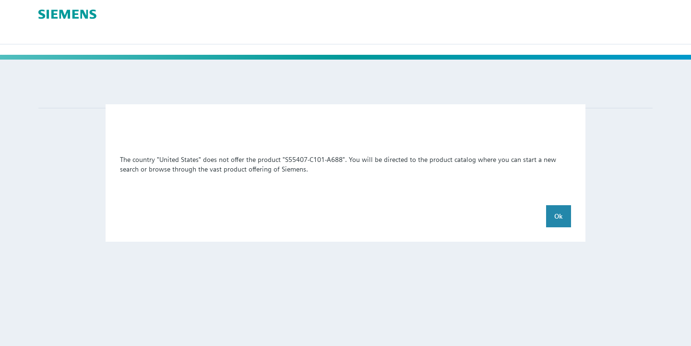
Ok (558, 216)
